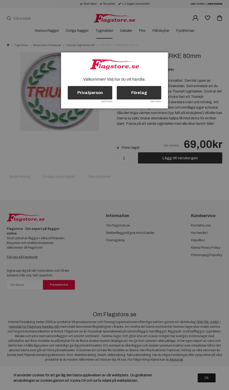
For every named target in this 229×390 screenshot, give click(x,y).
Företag (139, 92)
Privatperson (90, 92)
